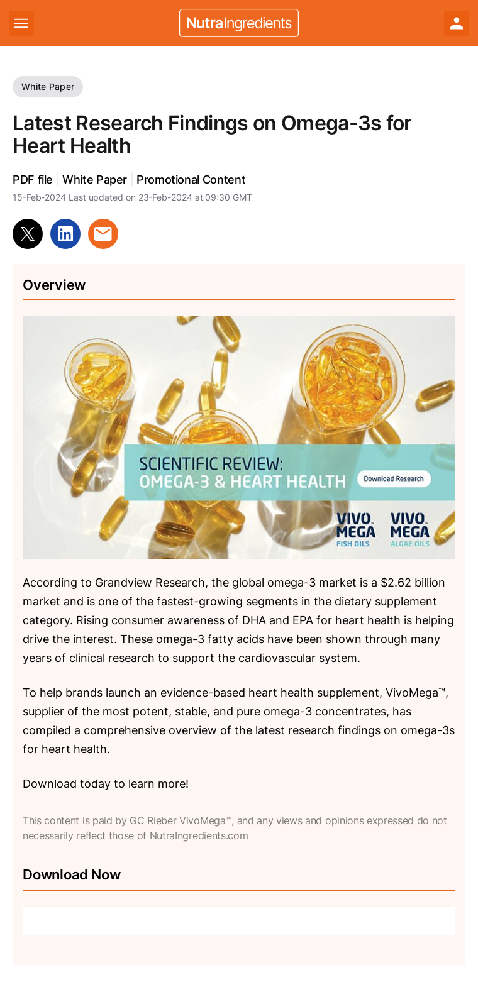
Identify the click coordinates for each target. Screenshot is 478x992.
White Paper (47, 86)
